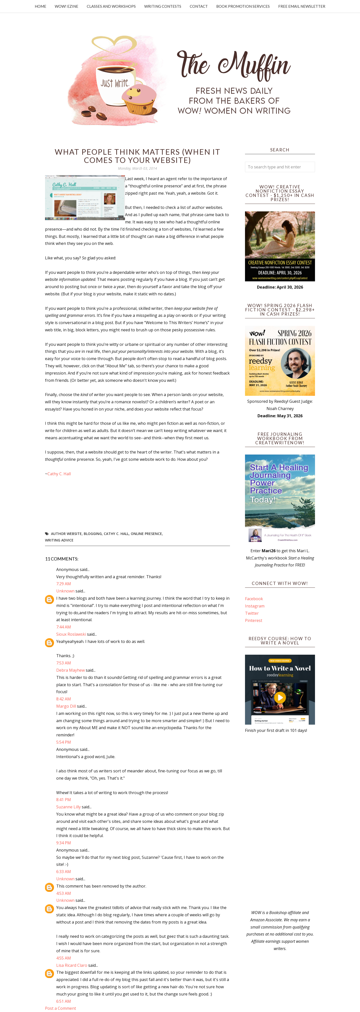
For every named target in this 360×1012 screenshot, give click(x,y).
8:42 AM (63, 699)
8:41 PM (63, 799)
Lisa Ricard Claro (71, 965)
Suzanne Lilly (68, 807)
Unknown (65, 591)
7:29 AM (63, 583)
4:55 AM (63, 958)
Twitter (252, 613)
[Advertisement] (280, 822)
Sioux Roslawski (71, 634)
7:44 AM (63, 627)
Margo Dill (66, 706)
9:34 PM (63, 843)
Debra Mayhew (70, 670)
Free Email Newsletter (301, 6)
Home (40, 6)
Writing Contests (162, 6)
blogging (93, 533)
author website (66, 533)
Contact (199, 6)
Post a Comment (60, 1008)
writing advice (59, 540)
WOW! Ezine (66, 6)
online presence (146, 533)
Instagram (254, 606)
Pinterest (253, 620)
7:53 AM (63, 663)
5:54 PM (63, 742)
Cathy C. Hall (59, 474)
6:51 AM (63, 1001)
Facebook (254, 598)
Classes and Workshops (111, 6)
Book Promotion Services (243, 6)
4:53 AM (63, 893)
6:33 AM (63, 871)
